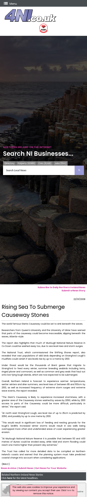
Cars (44, 163)
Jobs (60, 163)
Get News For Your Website (51, 468)
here (9, 478)
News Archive (9, 468)
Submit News (25, 468)
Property (26, 163)
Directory (9, 163)
